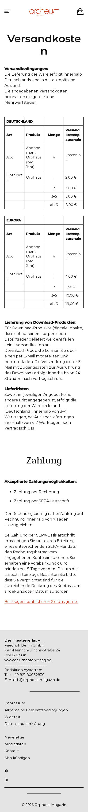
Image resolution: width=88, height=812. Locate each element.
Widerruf (12, 717)
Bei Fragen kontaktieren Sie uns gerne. (41, 601)
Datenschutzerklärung (24, 723)
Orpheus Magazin (50, 804)
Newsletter (14, 737)
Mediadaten (15, 744)
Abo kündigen (17, 758)
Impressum (14, 703)
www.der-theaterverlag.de (27, 660)
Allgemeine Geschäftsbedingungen (36, 710)
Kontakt (11, 751)
